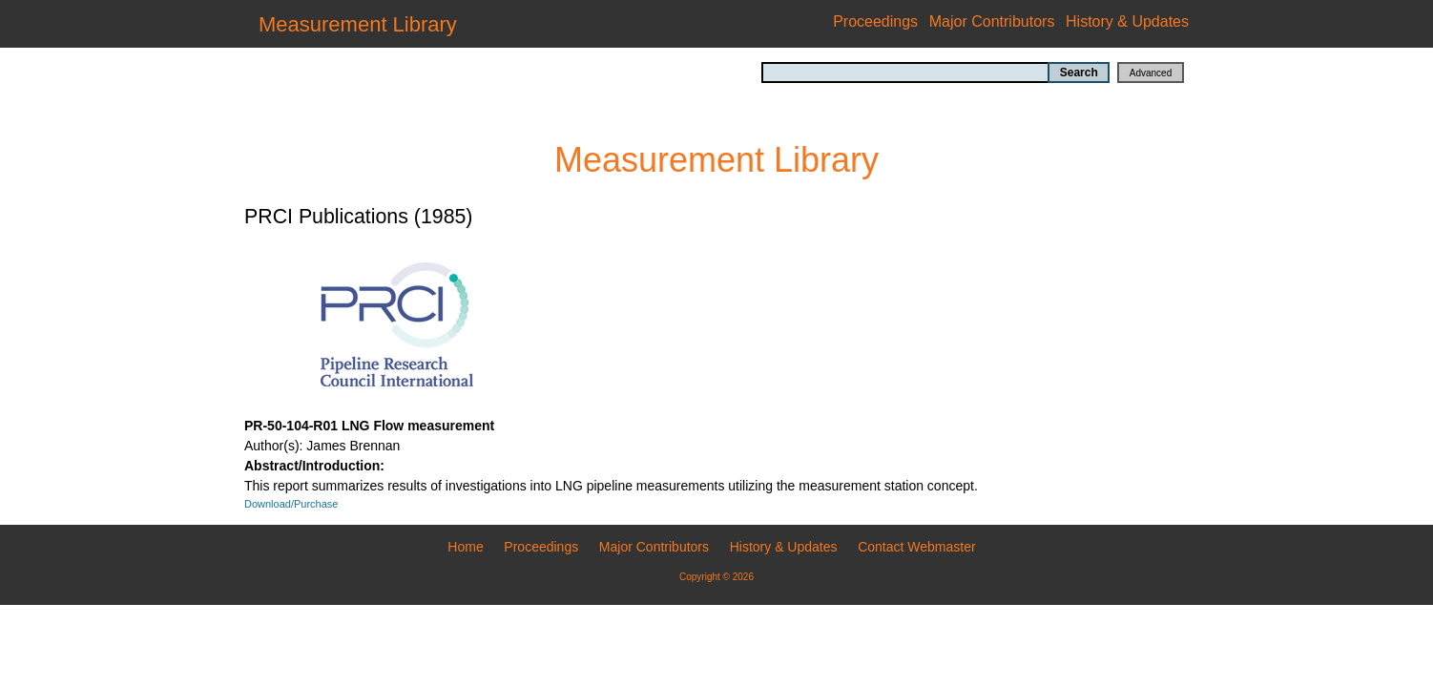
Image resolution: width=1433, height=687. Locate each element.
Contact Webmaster (916, 546)
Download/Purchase (291, 504)
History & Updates (1127, 21)
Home (465, 546)
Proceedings (875, 21)
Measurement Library (358, 24)
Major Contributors (992, 21)
